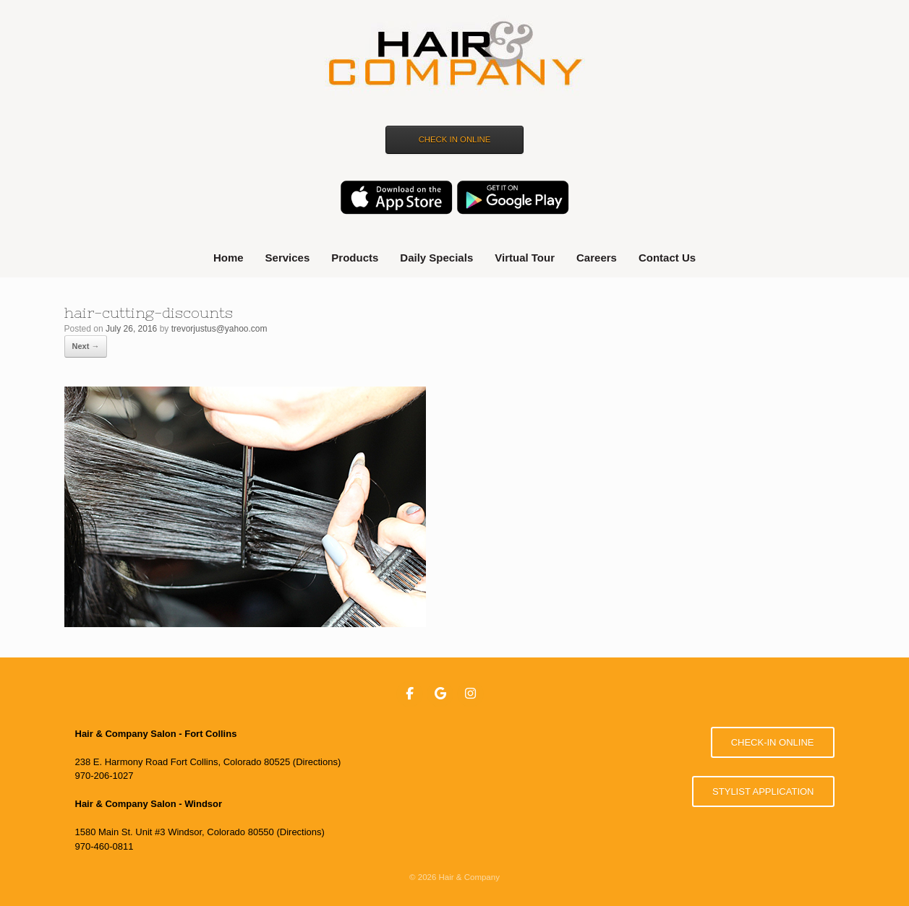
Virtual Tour (525, 257)
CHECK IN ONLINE (455, 139)
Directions (317, 761)
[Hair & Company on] (500, 694)
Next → (86, 346)
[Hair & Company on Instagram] (470, 694)
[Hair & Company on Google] (440, 694)
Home (228, 257)
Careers (596, 257)
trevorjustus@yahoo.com (219, 329)
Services (287, 257)
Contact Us (667, 257)
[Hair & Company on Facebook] (409, 694)
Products (354, 257)
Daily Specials (436, 257)
